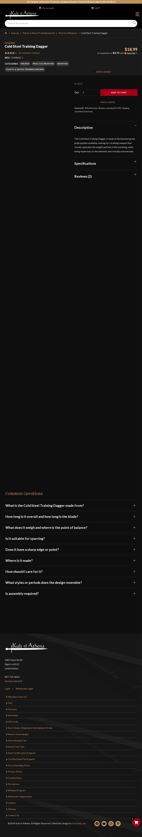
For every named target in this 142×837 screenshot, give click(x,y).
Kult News (13, 714)
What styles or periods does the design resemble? (71, 582)
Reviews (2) (83, 176)
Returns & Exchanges (18, 733)
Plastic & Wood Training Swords (38, 33)
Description (83, 127)
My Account (48, 8)
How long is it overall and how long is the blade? (71, 516)
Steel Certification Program (21, 752)
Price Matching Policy (19, 764)
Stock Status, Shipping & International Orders (30, 727)
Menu (137, 14)
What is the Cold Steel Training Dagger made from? (71, 505)
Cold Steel (10, 42)
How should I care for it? (71, 571)
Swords (15, 33)
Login (7, 687)
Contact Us (13, 814)
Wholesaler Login (24, 687)
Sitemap (12, 808)
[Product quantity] (89, 92)
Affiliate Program (16, 789)
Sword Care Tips (16, 745)
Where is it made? (71, 560)
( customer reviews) (29, 52)
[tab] (106, 126)
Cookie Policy (15, 777)
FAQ (10, 702)
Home (6, 32)
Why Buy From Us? (17, 695)
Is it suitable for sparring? (71, 538)
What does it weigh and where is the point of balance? (71, 527)
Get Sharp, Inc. (79, 822)
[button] (116, 53)
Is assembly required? (71, 593)
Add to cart (119, 92)
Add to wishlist (102, 69)
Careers (12, 802)
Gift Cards (13, 720)
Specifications (85, 163)
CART (97, 8)
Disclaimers (14, 783)
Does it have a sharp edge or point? (71, 549)
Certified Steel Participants (21, 758)
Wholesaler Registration (20, 795)
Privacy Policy (15, 770)
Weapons (62, 63)
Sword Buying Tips (17, 739)
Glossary (12, 708)
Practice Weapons (68, 33)
